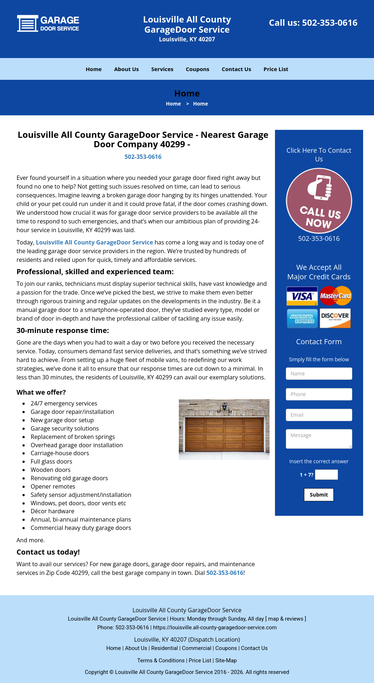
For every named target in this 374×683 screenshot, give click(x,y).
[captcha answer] (326, 474)
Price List (276, 69)
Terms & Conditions (161, 660)
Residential (164, 648)
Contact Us (236, 69)
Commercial (196, 648)
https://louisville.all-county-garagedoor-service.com (215, 627)
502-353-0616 (330, 22)
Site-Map (226, 660)
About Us (126, 69)
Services (162, 69)
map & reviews (286, 619)
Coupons (197, 69)
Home (94, 69)
